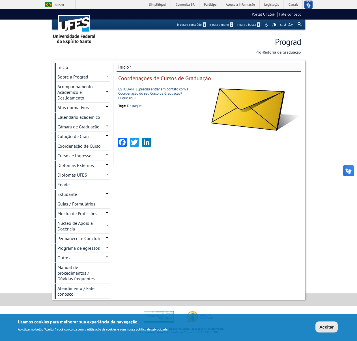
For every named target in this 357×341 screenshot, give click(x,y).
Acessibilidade (267, 25)
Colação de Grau (73, 136)
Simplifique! (157, 4)
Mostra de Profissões (77, 213)
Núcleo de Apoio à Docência (75, 226)
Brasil (60, 5)
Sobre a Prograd (72, 77)
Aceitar (326, 327)
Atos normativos (73, 107)
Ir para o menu (221, 25)
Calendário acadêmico (78, 117)
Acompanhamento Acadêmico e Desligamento (75, 92)
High (274, 25)
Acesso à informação (240, 4)
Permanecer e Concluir (78, 238)
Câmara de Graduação (78, 127)
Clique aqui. (127, 98)
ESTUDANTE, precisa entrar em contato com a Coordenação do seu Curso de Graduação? (153, 91)
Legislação (271, 4)
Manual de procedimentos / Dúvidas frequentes (76, 272)
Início (123, 67)
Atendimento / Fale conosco (75, 291)
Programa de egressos (78, 248)
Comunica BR (185, 4)
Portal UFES (263, 14)
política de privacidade (151, 329)
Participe (210, 4)
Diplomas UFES (72, 175)
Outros (63, 257)
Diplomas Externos (75, 165)
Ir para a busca (248, 25)
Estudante (67, 194)
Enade (63, 184)
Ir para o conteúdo (191, 25)
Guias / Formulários (76, 204)
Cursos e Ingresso (74, 155)
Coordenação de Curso (79, 146)
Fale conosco (290, 14)
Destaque (134, 105)
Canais (293, 4)
